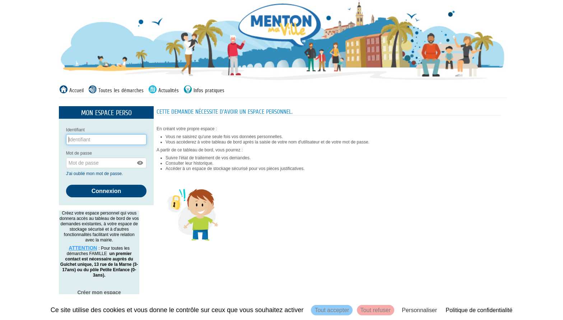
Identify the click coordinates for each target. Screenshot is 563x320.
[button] (140, 163)
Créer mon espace (99, 292)
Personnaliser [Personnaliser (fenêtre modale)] (419, 310)
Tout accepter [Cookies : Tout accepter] (332, 310)
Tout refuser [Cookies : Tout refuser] (375, 310)
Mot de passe (79, 153)
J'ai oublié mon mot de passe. (95, 173)
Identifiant (75, 129)
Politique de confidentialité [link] (479, 310)
